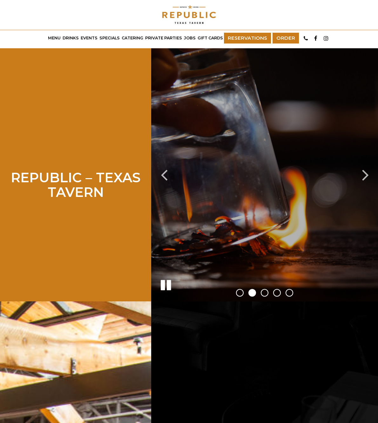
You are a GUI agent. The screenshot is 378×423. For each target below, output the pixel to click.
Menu (54, 38)
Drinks (71, 38)
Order (285, 38)
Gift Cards (210, 38)
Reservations (247, 38)
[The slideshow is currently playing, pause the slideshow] (165, 284)
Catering (132, 38)
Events (89, 38)
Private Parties (163, 38)
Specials (109, 38)
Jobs (190, 38)
